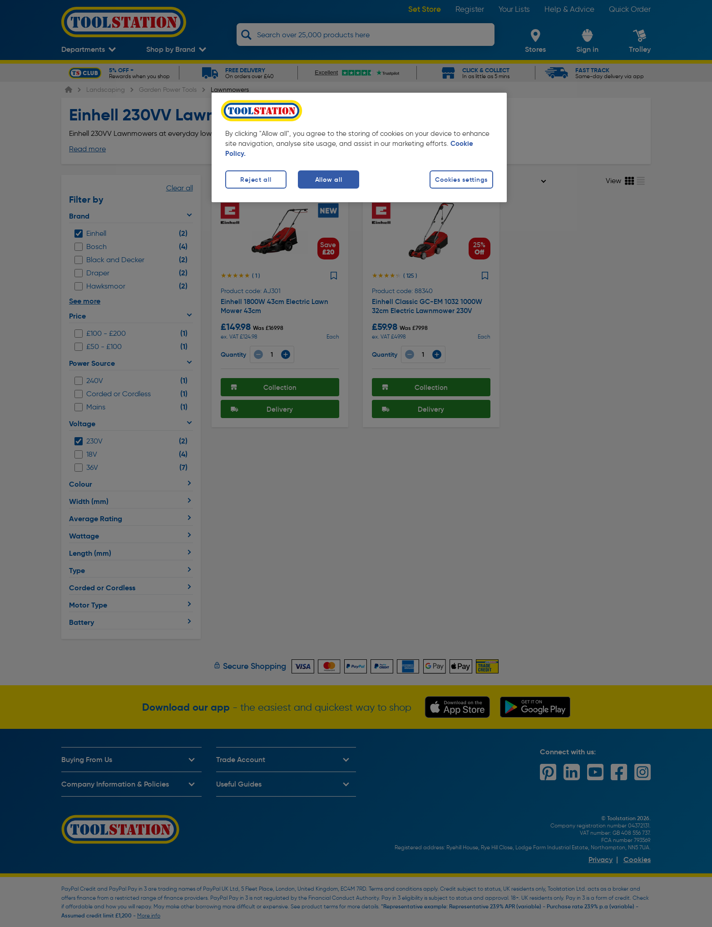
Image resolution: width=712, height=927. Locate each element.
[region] (359, 147)
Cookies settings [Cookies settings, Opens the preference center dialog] (461, 179)
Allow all (328, 179)
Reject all (255, 179)
